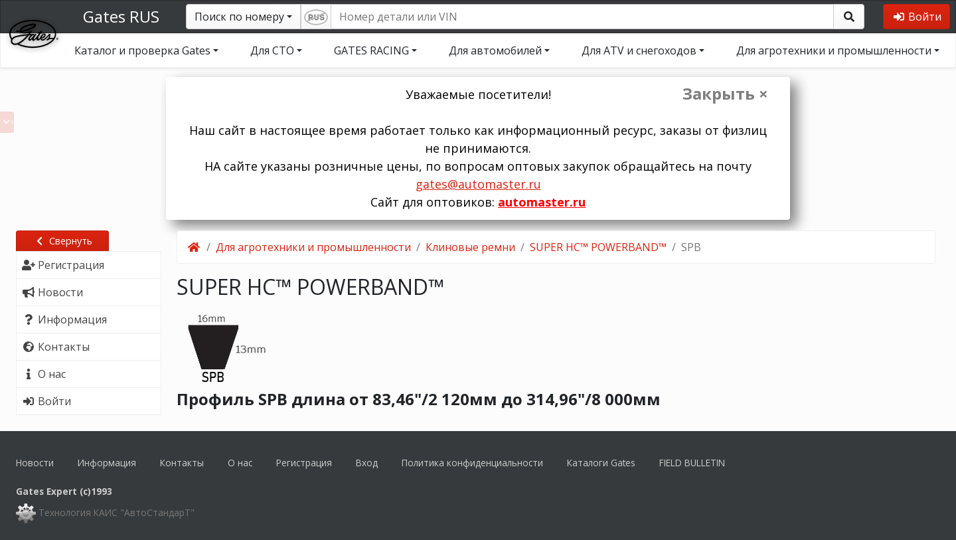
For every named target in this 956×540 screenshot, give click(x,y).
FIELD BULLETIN (692, 462)
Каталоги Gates (601, 462)
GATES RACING (371, 50)
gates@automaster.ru (478, 184)
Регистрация (304, 462)
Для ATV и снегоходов (639, 50)
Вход (367, 462)
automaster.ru (542, 202)
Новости (35, 462)
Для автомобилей (495, 50)
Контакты (182, 462)
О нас (240, 462)
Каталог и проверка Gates (142, 50)
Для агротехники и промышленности (833, 50)
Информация (107, 462)
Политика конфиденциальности (472, 462)
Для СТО (272, 50)
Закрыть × (725, 94)
